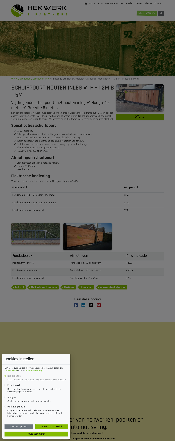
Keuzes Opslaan (18, 427)
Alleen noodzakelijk (51, 427)
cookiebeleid (11, 370)
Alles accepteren (36, 434)
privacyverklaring (33, 370)
